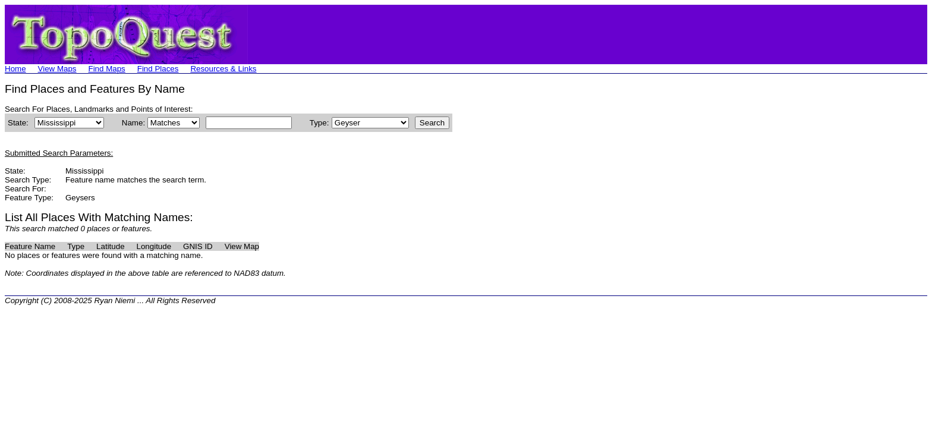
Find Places (158, 68)
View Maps (57, 68)
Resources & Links (223, 68)
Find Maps (107, 68)
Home (15, 68)
